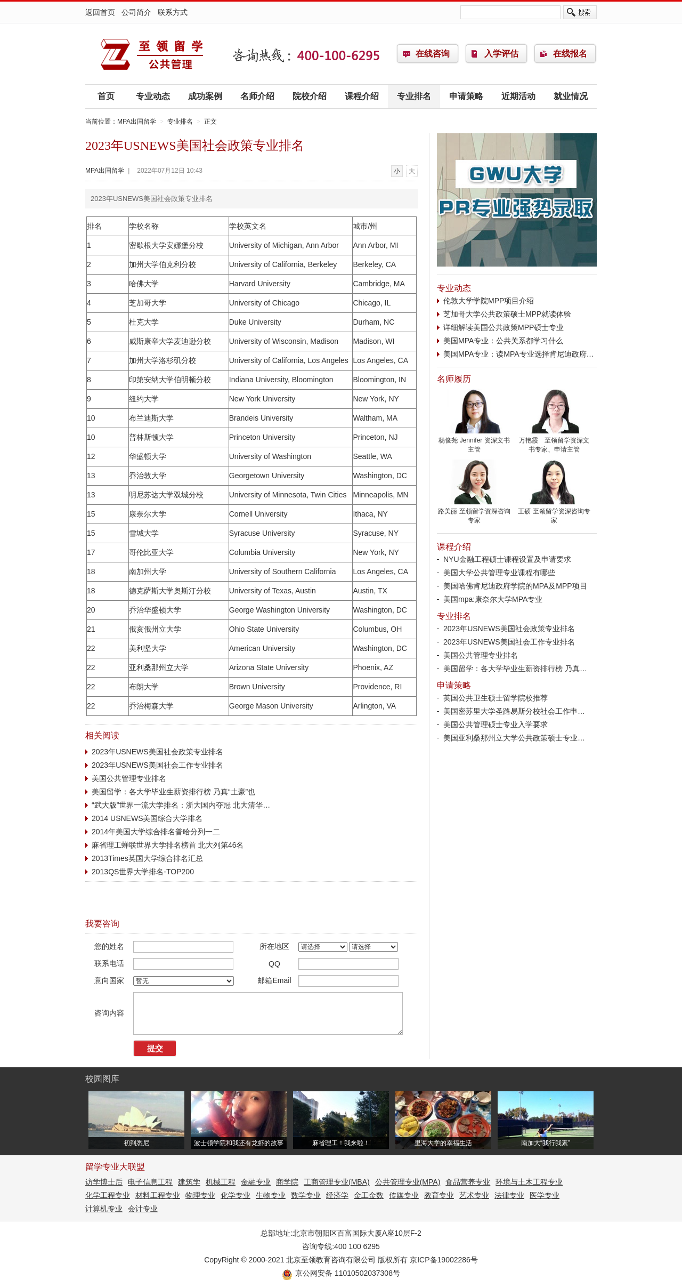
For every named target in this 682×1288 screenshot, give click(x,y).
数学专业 (306, 1195)
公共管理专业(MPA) (408, 1182)
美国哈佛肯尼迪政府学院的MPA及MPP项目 (515, 586)
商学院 (287, 1182)
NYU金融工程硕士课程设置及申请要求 (507, 559)
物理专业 (200, 1195)
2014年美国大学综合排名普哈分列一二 (156, 831)
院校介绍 (310, 96)
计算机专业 (104, 1208)
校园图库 (102, 1078)
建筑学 (189, 1182)
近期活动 (518, 96)
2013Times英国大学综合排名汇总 (147, 858)
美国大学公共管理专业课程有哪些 (499, 572)
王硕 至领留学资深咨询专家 (554, 512)
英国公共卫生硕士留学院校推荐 (495, 698)
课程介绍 (362, 96)
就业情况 (571, 96)
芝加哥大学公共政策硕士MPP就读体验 (507, 314)
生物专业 (271, 1195)
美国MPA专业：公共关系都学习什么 (503, 340)
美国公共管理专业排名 (129, 778)
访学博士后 (104, 1182)
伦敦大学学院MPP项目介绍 (488, 300)
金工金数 (369, 1195)
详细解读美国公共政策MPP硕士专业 (503, 327)
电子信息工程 (150, 1182)
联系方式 (173, 12)
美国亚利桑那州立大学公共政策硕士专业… (514, 738)
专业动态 (153, 96)
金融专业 (256, 1182)
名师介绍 (257, 96)
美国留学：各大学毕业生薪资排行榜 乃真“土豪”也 (173, 791)
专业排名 (414, 96)
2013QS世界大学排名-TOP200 (143, 871)
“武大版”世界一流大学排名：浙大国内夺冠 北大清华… (181, 805)
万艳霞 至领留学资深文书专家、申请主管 (554, 441)
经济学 (337, 1195)
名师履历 (454, 378)
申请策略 (466, 96)
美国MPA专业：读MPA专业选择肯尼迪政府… (518, 354)
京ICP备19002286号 (444, 1259)
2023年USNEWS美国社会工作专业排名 (157, 765)
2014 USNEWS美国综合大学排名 (147, 818)
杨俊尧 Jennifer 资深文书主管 (474, 441)
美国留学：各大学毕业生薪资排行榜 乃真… (515, 668)
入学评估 (501, 53)
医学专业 (544, 1195)
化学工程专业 (107, 1195)
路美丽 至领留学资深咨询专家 (474, 512)
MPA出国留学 (152, 53)
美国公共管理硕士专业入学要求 (495, 724)
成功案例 (205, 96)
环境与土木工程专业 (529, 1182)
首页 (106, 96)
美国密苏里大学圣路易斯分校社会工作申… (514, 711)
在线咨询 (433, 53)
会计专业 (143, 1208)
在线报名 (570, 53)
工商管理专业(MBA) (337, 1182)
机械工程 (221, 1182)
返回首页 (100, 12)
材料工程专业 (157, 1195)
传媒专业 (404, 1195)
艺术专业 (474, 1195)
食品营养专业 (467, 1182)
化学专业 (235, 1195)
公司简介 (136, 12)
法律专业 (509, 1195)
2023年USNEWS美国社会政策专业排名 (157, 751)
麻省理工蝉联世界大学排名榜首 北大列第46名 (167, 845)
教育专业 (439, 1195)
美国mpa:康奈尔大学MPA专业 (492, 599)
